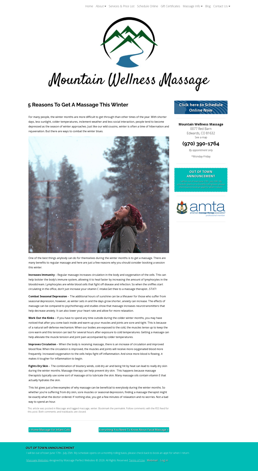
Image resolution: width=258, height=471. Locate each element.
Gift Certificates (170, 6)
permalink (119, 408)
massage (84, 408)
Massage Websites (37, 460)
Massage (61, 408)
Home (89, 6)
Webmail (152, 460)
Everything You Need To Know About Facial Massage (133, 429)
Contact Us (221, 6)
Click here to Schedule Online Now (201, 107)
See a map (201, 137)
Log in (164, 460)
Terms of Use (137, 460)
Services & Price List (121, 6)
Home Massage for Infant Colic (49, 429)
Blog (208, 6)
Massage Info (193, 6)
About (101, 6)
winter (94, 408)
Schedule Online (147, 6)
